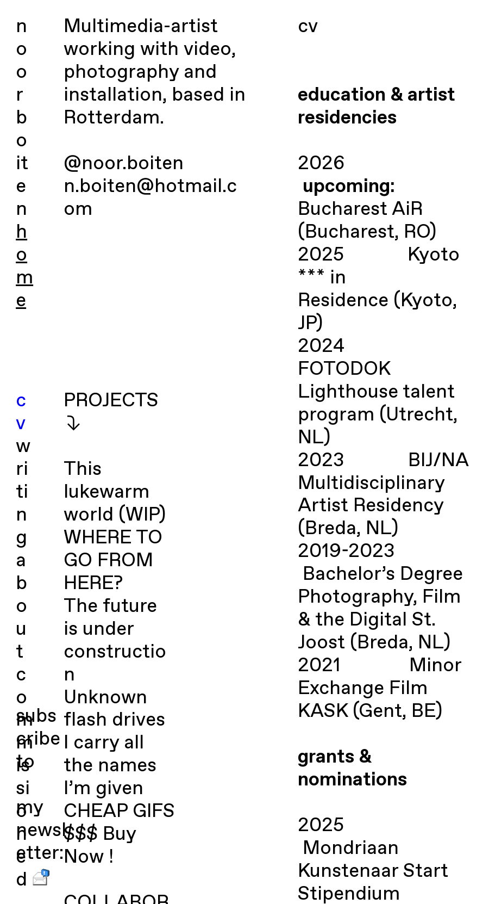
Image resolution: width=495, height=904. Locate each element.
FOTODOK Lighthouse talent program (376, 392)
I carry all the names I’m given (110, 766)
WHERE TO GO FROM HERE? (113, 561)
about (21, 607)
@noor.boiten (124, 164)
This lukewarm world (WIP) (115, 492)
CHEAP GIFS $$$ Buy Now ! (119, 834)
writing (23, 492)
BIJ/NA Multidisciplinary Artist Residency (383, 483)
